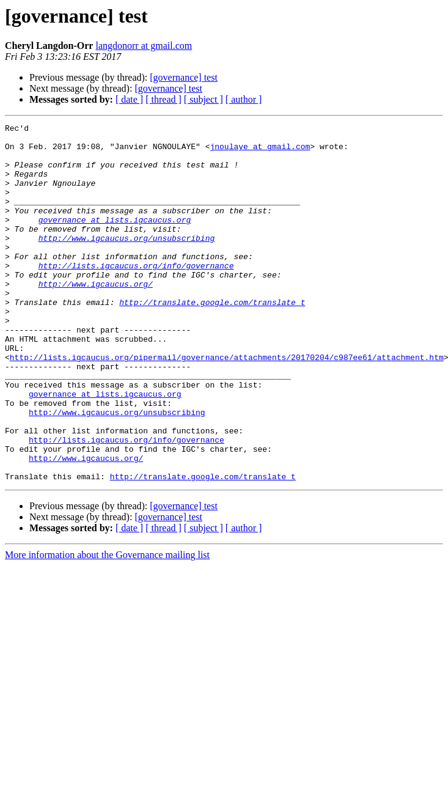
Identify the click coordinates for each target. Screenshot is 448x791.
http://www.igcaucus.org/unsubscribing (127, 261)
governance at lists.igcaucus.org (115, 239)
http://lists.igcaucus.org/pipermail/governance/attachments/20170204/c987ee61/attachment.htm (227, 404)
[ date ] (129, 99)
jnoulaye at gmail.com (260, 151)
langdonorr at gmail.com (143, 45)
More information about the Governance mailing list (107, 626)
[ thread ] (163, 99)
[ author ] (244, 99)
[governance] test (184, 77)
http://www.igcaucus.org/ (96, 316)
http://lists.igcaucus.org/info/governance (136, 294)
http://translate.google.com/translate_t (212, 338)
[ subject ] (203, 99)
